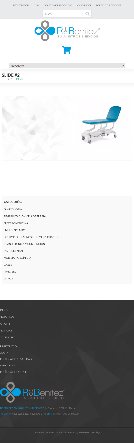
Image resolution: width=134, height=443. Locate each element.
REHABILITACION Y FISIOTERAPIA (25, 216)
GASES (8, 264)
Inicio (6, 79)
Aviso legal (84, 5)
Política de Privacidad (59, 5)
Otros (8, 278)
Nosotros (7, 316)
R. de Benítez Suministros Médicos (49, 432)
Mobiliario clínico (17, 257)
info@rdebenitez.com (67, 413)
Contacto (7, 337)
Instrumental (13, 250)
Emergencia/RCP (15, 230)
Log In (37, 5)
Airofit (5, 323)
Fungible (10, 271)
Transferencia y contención (24, 243)
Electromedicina (16, 223)
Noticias (6, 330)
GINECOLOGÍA (13, 209)
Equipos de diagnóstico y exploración (31, 237)
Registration (21, 5)
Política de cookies (108, 5)
